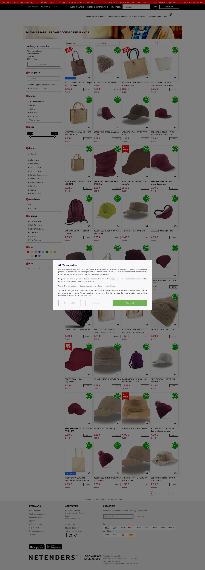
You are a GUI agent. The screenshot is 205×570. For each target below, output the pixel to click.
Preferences (96, 303)
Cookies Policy (77, 295)
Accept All (130, 303)
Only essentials (70, 303)
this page (113, 286)
